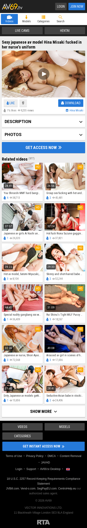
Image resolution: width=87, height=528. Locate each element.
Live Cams (22, 30)
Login (61, 6)
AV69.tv (12, 6)
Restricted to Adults (43, 522)
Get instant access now (43, 446)
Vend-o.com (28, 488)
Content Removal (70, 456)
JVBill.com (12, 488)
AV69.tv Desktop (50, 469)
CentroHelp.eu (67, 488)
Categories (43, 21)
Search (60, 21)
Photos (13, 134)
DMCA (52, 456)
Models (26, 21)
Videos (9, 21)
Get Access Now (43, 147)
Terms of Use (14, 456)
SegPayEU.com (47, 488)
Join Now (76, 6)
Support (31, 469)
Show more (43, 411)
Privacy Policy (35, 456)
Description (18, 121)
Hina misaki (76, 110)
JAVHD (45, 462)
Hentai (65, 30)
